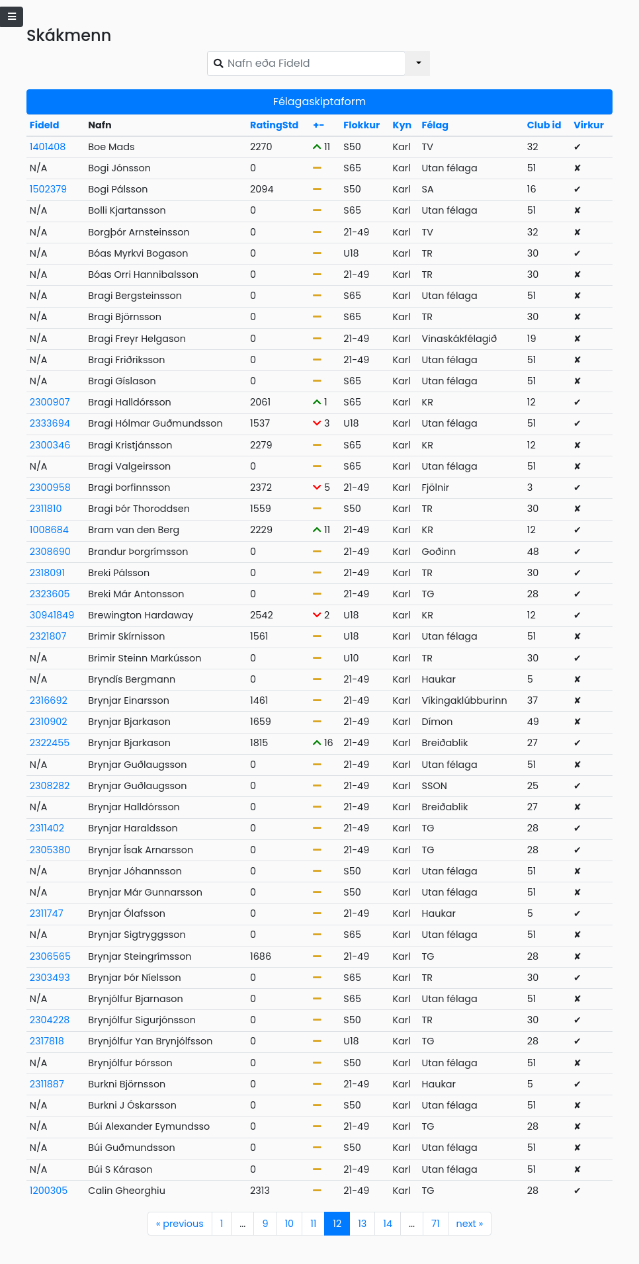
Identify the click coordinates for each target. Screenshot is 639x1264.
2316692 (48, 700)
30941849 (52, 615)
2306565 (50, 956)
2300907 (50, 402)
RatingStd (274, 125)
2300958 (50, 487)
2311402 (47, 828)
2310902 (48, 721)
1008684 (49, 529)
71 (435, 1223)
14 (387, 1223)
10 (289, 1223)
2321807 (48, 636)
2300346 (50, 445)
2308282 (50, 785)
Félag (435, 125)
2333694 (50, 423)
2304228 (49, 1020)
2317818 (47, 1041)
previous (180, 1223)
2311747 (47, 913)
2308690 (50, 551)
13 (362, 1223)
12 (337, 1223)
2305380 (50, 850)
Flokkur (361, 125)
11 (313, 1223)
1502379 (48, 189)
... (242, 1223)
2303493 (50, 977)
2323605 (50, 594)
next (470, 1223)
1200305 (49, 1190)
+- (318, 125)
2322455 (49, 742)
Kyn (401, 125)
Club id (544, 125)
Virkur (589, 125)
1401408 (47, 146)
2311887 (47, 1084)
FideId (45, 125)
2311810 (46, 508)
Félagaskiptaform (319, 101)
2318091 (47, 572)
